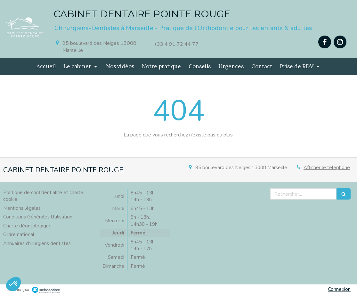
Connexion (339, 289)
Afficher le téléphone (327, 167)
